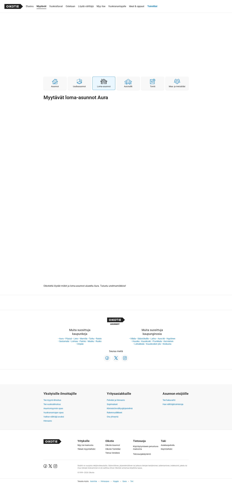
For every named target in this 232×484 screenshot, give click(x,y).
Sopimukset (112, 404)
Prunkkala (157, 341)
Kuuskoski (146, 341)
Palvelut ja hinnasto (116, 400)
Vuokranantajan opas (53, 412)
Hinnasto (48, 421)
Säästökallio (143, 338)
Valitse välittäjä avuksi (54, 417)
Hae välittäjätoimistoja (173, 404)
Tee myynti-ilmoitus (52, 400)
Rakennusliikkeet (114, 412)
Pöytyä (68, 338)
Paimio (83, 341)
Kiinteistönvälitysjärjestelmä (120, 408)
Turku (91, 338)
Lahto (153, 338)
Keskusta (167, 344)
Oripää (80, 344)
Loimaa (74, 341)
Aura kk (161, 338)
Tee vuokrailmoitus (52, 404)
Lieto (76, 338)
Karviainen (168, 341)
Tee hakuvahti (169, 400)
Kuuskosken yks (153, 344)
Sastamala (64, 341)
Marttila (83, 338)
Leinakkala (139, 344)
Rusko (99, 341)
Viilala (133, 338)
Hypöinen (171, 338)
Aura (61, 338)
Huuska (136, 341)
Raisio (99, 338)
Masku (91, 341)
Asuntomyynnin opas (53, 408)
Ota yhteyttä (112, 417)
